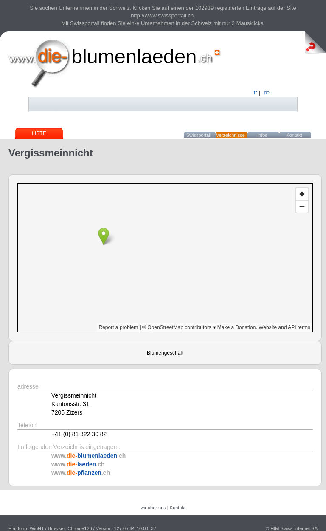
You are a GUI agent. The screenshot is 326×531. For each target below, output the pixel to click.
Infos (262, 135)
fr (255, 93)
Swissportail (198, 135)
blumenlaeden (134, 56)
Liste (39, 133)
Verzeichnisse (230, 135)
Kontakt (294, 135)
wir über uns (153, 507)
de (267, 93)
